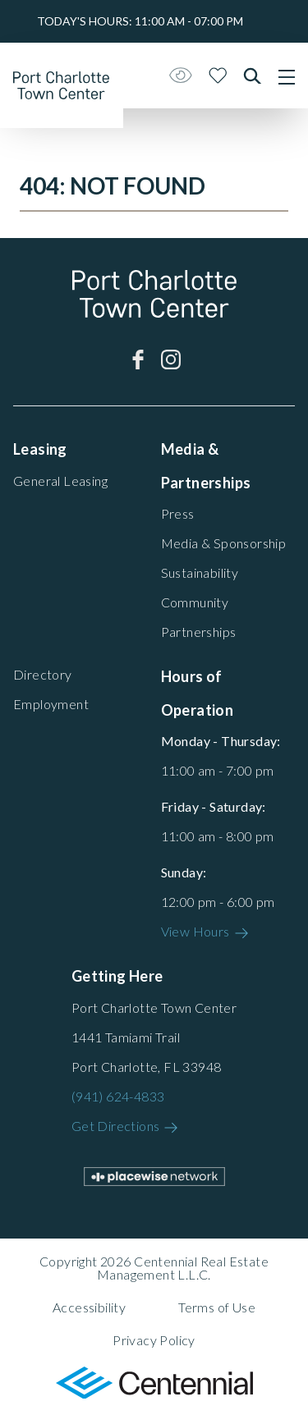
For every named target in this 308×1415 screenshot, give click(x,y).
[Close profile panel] (218, 75)
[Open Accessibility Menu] (180, 75)
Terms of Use (216, 1307)
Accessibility (89, 1307)
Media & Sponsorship (224, 543)
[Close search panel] (252, 75)
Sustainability (200, 572)
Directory (42, 674)
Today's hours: (140, 21)
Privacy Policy (154, 1340)
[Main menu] (286, 77)
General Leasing (60, 480)
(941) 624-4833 (118, 1096)
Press (178, 513)
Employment (51, 704)
